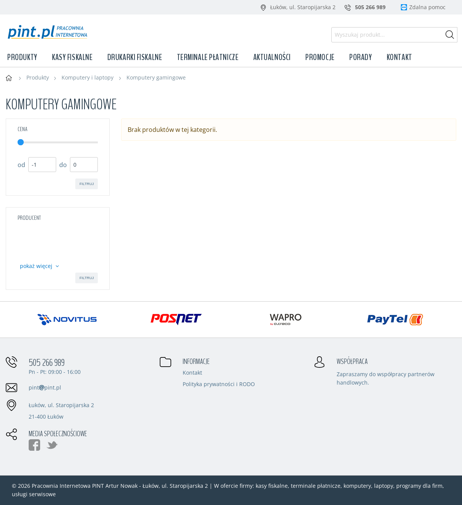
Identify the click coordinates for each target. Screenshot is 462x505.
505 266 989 (47, 362)
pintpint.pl (45, 387)
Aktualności (272, 57)
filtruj (86, 184)
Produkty (22, 57)
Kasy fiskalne (72, 57)
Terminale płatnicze (208, 57)
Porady (360, 57)
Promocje (319, 57)
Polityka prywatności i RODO (219, 385)
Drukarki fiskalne (134, 57)
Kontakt (399, 57)
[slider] (21, 142)
